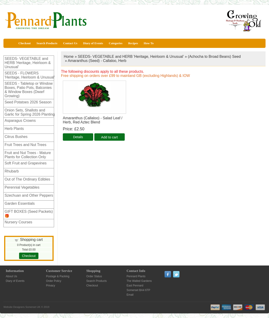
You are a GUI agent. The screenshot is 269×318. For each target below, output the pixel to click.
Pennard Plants (136, 276)
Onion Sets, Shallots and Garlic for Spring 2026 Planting (30, 112)
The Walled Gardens (139, 281)
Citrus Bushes (16, 137)
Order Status (94, 276)
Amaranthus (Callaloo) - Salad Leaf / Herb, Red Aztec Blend (92, 120)
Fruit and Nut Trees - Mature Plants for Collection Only (28, 155)
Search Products (46, 43)
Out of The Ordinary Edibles (27, 179)
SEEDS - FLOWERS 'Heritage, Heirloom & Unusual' (30, 75)
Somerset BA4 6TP (138, 290)
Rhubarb (12, 171)
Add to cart (109, 137)
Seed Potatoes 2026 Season (28, 102)
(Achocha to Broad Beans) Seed (214, 56)
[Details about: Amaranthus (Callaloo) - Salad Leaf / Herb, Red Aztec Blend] (78, 137)
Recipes (133, 43)
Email (130, 294)
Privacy (50, 285)
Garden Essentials (20, 203)
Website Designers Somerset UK (21, 307)
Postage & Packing (57, 276)
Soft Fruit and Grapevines (25, 163)
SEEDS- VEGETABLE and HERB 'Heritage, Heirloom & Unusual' (28, 63)
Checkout (24, 43)
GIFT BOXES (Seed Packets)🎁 (29, 214)
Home (69, 56)
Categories (115, 43)
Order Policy (53, 281)
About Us (11, 276)
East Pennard (135, 285)
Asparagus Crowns (20, 121)
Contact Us (70, 43)
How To (149, 43)
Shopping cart (31, 240)
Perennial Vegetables (22, 187)
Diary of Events (93, 43)
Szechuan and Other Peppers (29, 195)
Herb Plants (14, 129)
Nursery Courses (18, 222)
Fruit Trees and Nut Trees (25, 145)
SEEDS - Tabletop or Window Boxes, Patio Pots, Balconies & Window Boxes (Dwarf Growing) (29, 90)
